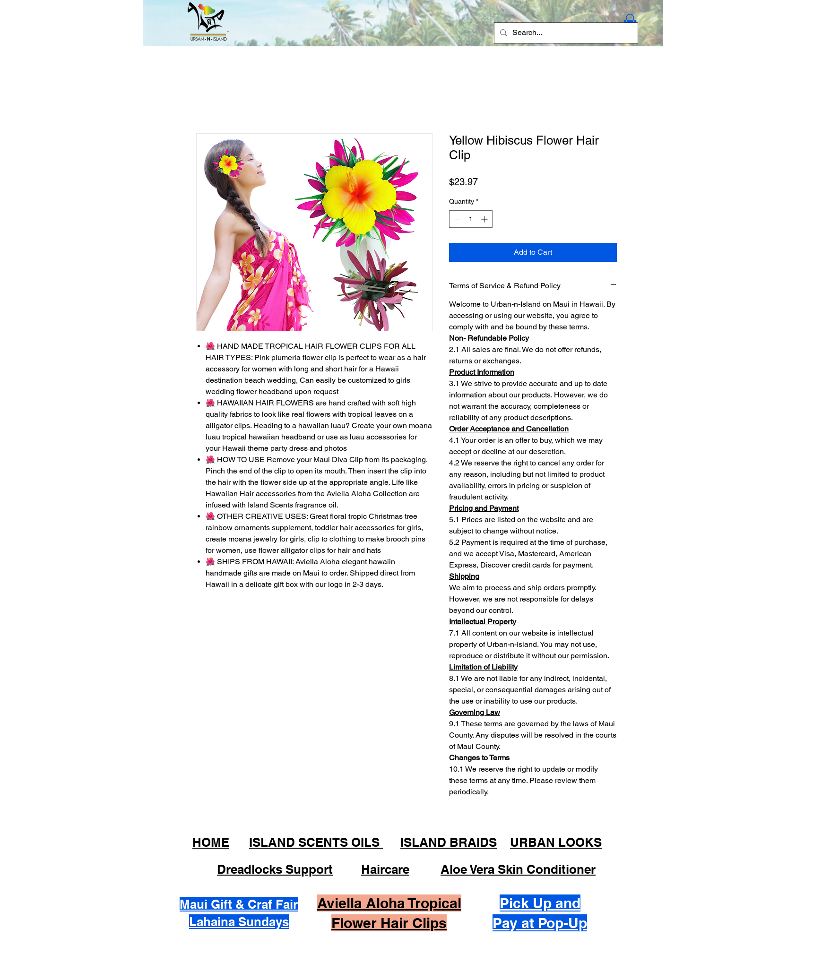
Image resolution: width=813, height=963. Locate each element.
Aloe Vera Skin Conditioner (518, 869)
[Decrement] (456, 219)
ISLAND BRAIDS (448, 842)
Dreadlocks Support (275, 869)
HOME (210, 842)
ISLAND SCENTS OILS (316, 842)
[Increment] (485, 219)
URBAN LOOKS (556, 842)
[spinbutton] (470, 219)
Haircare (385, 869)
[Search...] (565, 33)
